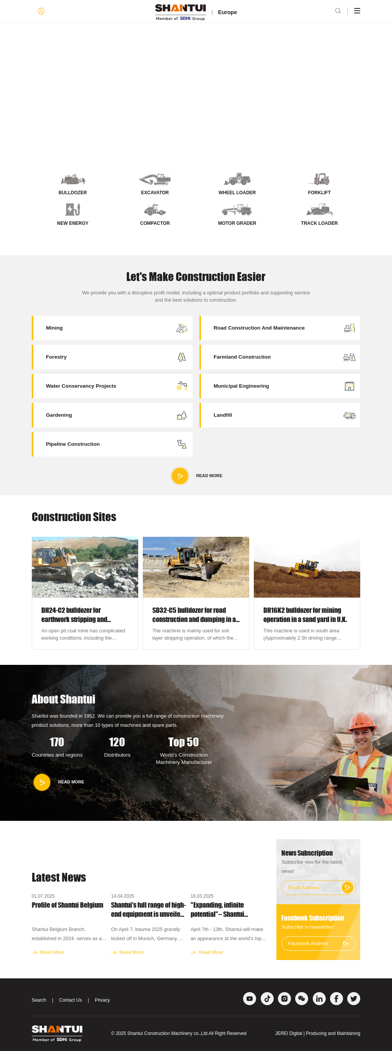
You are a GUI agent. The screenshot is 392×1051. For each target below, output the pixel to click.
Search (39, 1000)
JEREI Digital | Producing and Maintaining (318, 1033)
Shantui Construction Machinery (159, 1033)
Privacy (102, 1000)
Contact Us (70, 1000)
